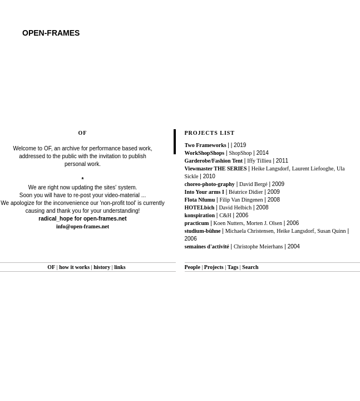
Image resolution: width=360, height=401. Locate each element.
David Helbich (235, 207)
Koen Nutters (229, 223)
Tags (233, 267)
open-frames (51, 32)
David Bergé (253, 184)
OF (51, 267)
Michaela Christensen (249, 231)
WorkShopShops (205, 153)
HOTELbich (200, 207)
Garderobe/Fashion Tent (214, 161)
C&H (225, 215)
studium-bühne (203, 231)
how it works (74, 267)
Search (250, 267)
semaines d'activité (207, 246)
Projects (214, 267)
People (192, 267)
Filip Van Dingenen (241, 200)
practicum (197, 223)
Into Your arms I (204, 192)
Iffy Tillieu (259, 161)
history (101, 267)
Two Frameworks (205, 145)
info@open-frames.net (82, 226)
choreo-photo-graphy (210, 184)
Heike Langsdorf (270, 168)
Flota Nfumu (200, 200)
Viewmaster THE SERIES (216, 168)
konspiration (200, 215)
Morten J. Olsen (264, 223)
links (120, 267)
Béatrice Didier (246, 192)
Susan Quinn (331, 231)
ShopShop (240, 153)
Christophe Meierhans (258, 246)
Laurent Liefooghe (313, 168)
